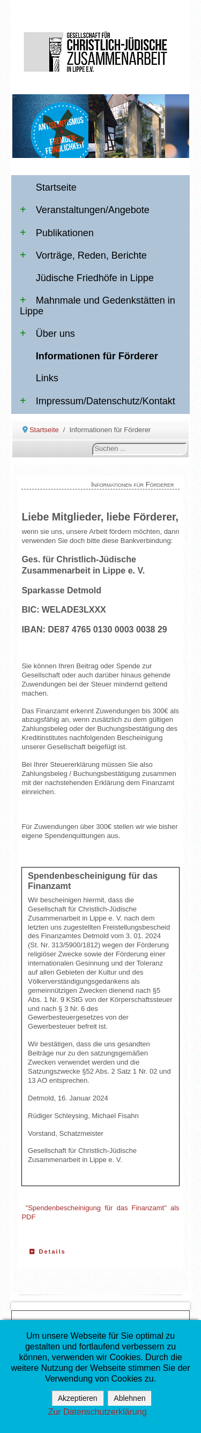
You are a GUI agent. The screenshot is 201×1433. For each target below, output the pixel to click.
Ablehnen (129, 1398)
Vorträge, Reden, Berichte (83, 255)
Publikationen (57, 233)
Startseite (56, 187)
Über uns (47, 333)
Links (47, 378)
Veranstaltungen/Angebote (85, 210)
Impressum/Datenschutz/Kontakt (97, 401)
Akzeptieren (78, 1398)
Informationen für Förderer (97, 356)
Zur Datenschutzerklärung (97, 1411)
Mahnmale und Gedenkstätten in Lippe (97, 305)
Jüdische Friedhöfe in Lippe (95, 278)
